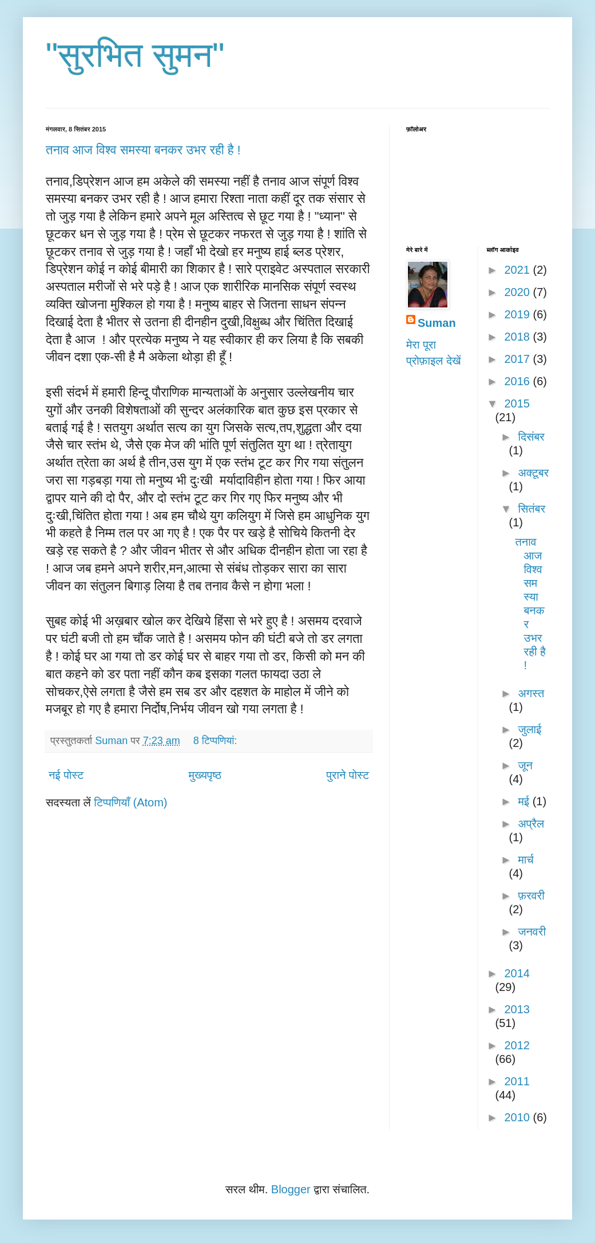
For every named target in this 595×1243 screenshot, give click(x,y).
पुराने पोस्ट (347, 775)
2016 (518, 381)
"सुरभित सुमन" (135, 55)
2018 (518, 336)
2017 (518, 359)
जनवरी (531, 931)
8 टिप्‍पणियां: (216, 740)
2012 (517, 1045)
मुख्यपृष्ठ (205, 775)
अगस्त (531, 693)
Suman (437, 323)
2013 (517, 1009)
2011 (517, 1081)
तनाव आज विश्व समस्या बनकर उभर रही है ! (143, 150)
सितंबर (531, 508)
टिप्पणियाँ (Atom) (130, 802)
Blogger (291, 1189)
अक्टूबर (533, 472)
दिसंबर (531, 436)
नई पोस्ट (66, 775)
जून (525, 765)
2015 (517, 403)
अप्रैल (531, 823)
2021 (518, 269)
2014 (517, 973)
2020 (518, 292)
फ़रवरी (531, 895)
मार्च (525, 859)
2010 (518, 1117)
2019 (518, 314)
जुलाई (529, 729)
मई (525, 801)
